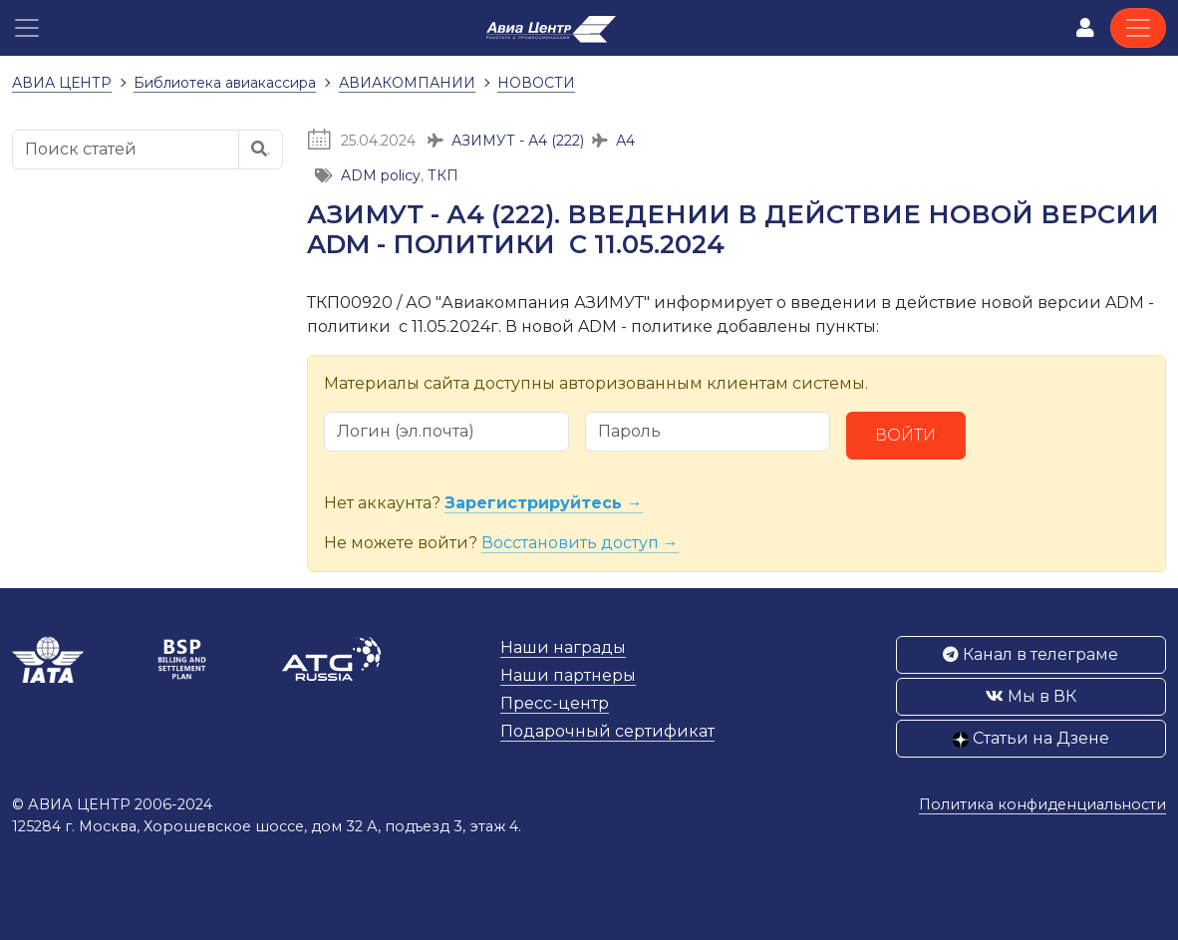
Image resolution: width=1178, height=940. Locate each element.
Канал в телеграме (1030, 654)
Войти (905, 435)
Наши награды (563, 647)
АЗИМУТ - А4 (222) (517, 141)
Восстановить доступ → (580, 542)
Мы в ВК (1031, 696)
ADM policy (381, 175)
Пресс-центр (554, 703)
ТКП (443, 175)
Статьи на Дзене (1031, 738)
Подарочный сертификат (607, 731)
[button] (27, 28)
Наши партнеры (568, 675)
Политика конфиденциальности (1042, 804)
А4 (625, 141)
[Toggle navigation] (1138, 28)
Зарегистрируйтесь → (543, 502)
